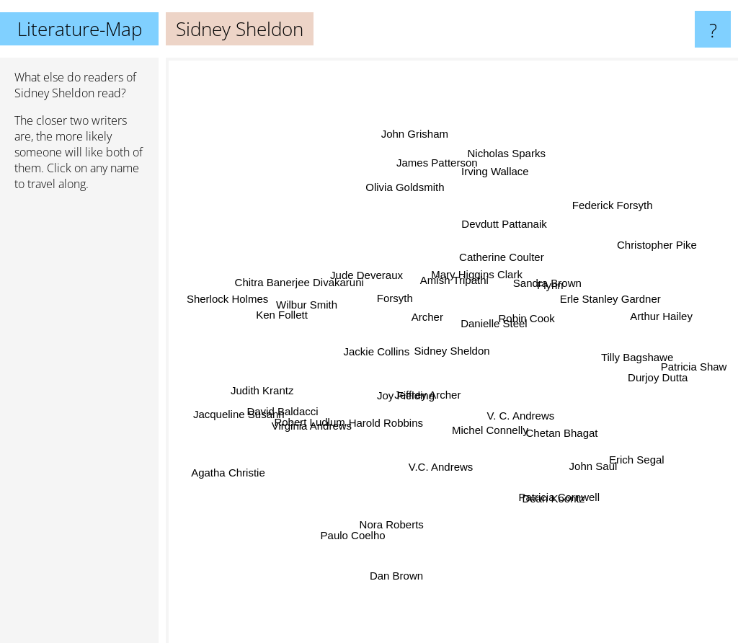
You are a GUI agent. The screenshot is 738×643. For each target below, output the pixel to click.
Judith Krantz (263, 371)
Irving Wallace (471, 178)
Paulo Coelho (355, 544)
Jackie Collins (377, 346)
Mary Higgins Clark (487, 245)
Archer (425, 320)
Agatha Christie (219, 467)
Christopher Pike (643, 247)
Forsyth (396, 297)
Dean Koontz (564, 511)
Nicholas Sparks (515, 131)
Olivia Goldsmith (412, 193)
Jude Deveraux (365, 275)
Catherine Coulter (502, 267)
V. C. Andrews (525, 411)
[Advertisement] (79, 423)
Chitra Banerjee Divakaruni (310, 289)
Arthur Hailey (659, 304)
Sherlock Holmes (249, 302)
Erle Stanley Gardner (596, 299)
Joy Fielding (413, 402)
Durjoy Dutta (643, 376)
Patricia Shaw (666, 362)
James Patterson (451, 144)
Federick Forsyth (598, 208)
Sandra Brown (553, 278)
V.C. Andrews (441, 466)
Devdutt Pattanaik (504, 222)
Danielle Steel (514, 333)
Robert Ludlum (298, 432)
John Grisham (421, 123)
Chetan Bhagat (555, 422)
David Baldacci (270, 421)
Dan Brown (416, 591)
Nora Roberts (375, 534)
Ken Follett (266, 317)
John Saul (590, 485)
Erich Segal (621, 462)
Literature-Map (79, 29)
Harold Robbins (385, 433)
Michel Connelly (498, 426)
